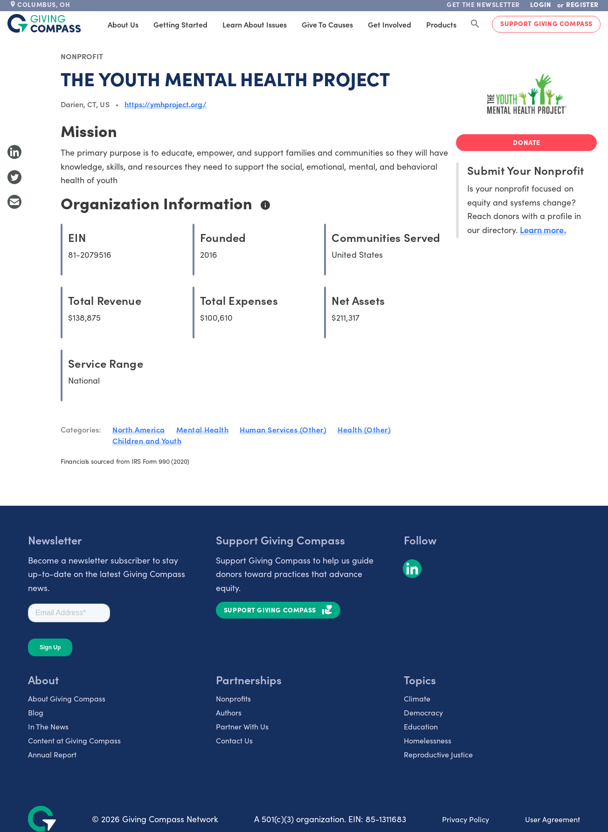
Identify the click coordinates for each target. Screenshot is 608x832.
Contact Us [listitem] (234, 740)
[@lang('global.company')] (44, 23)
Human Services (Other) (283, 429)
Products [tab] (441, 24)
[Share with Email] (14, 202)
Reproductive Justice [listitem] (438, 754)
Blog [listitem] (35, 712)
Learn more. (543, 229)
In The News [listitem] (48, 726)
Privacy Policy (465, 819)
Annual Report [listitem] (52, 754)
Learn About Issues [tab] (254, 24)
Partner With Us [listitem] (242, 726)
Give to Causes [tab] (327, 24)
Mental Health (202, 429)
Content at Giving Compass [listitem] (74, 740)
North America (138, 429)
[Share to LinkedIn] (14, 152)
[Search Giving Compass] (475, 24)
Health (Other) (364, 429)
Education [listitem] (421, 726)
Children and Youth (146, 440)
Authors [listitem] (229, 712)
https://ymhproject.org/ (165, 104)
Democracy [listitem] (423, 712)
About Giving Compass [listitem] (66, 698)
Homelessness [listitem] (427, 740)
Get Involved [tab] (389, 24)
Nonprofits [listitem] (233, 698)
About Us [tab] (123, 24)
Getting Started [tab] (180, 24)
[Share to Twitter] (14, 177)
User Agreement (552, 819)
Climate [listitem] (417, 698)
